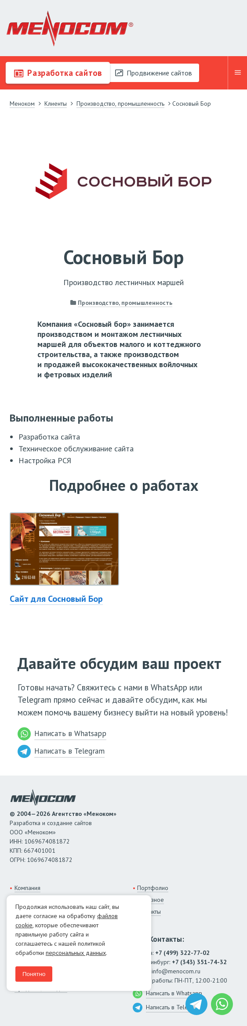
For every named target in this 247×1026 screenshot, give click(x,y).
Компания (27, 888)
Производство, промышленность (125, 303)
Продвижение (153, 72)
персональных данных (76, 953)
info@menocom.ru (176, 971)
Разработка (58, 73)
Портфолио (152, 888)
